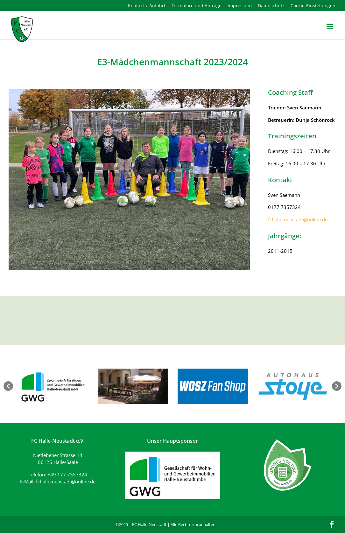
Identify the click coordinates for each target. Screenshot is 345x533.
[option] (53, 386)
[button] (8, 386)
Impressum (240, 6)
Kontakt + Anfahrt (146, 6)
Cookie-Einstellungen (313, 6)
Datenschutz (271, 6)
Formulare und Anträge (197, 6)
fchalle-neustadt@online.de (297, 219)
